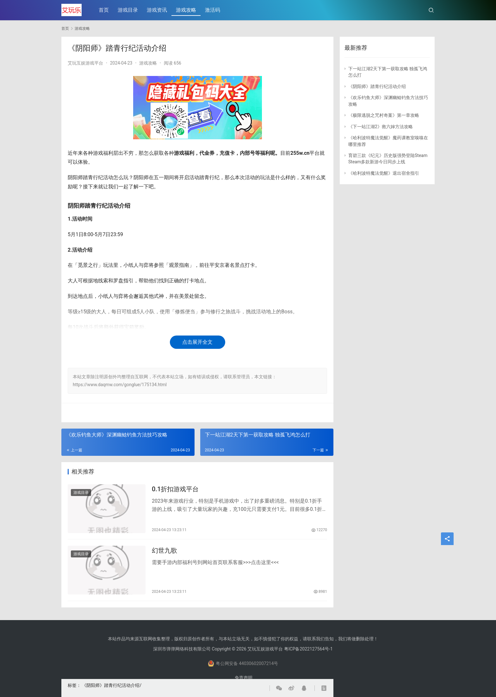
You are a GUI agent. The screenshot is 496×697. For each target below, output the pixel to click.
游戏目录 (128, 10)
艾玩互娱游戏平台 (85, 63)
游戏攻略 (186, 10)
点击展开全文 (197, 342)
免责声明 (243, 677)
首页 (104, 10)
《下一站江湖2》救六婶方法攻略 (380, 126)
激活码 (212, 10)
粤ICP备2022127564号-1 (308, 648)
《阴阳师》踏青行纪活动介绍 (111, 685)
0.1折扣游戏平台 (175, 489)
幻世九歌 (164, 551)
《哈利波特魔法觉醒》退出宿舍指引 (383, 173)
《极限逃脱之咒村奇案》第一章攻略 (383, 115)
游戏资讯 (157, 10)
